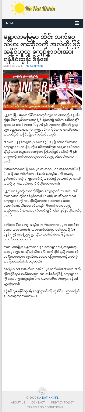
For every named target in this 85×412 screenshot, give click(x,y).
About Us (18, 402)
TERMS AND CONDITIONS (45, 407)
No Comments (34, 65)
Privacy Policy (62, 402)
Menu (10, 23)
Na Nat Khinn (47, 397)
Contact (38, 402)
